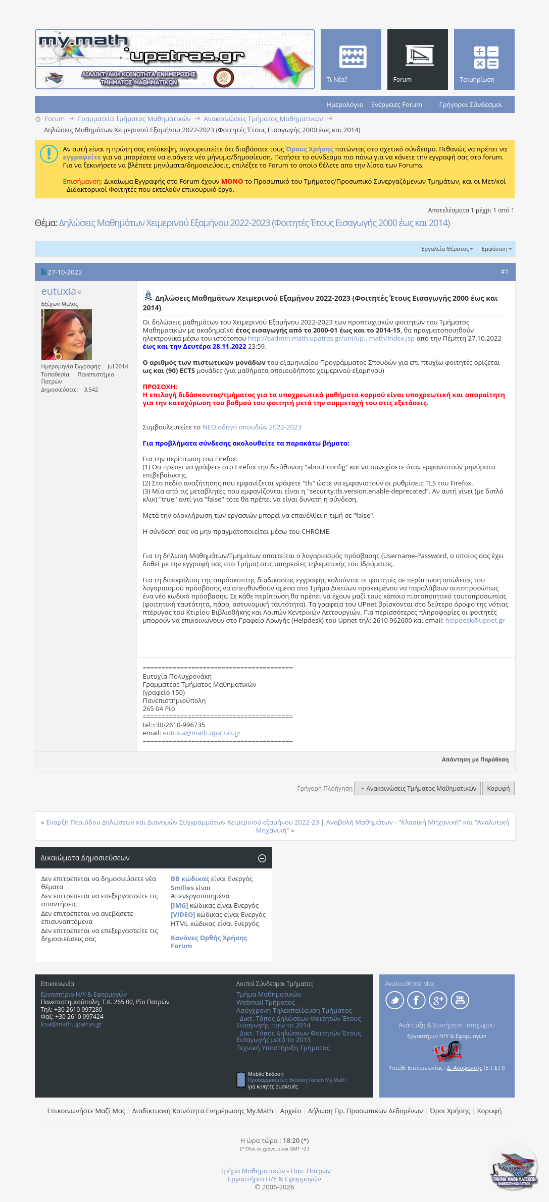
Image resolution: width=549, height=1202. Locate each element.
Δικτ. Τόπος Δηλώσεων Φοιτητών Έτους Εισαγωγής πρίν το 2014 (298, 1021)
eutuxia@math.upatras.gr (201, 732)
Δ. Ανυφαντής (464, 1067)
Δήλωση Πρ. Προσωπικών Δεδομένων (365, 1110)
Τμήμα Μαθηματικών (268, 994)
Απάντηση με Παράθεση (475, 759)
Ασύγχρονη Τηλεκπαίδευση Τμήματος (294, 1010)
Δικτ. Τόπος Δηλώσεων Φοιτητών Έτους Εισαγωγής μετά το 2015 (298, 1036)
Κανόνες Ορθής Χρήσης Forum (209, 941)
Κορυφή (498, 788)
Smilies (182, 887)
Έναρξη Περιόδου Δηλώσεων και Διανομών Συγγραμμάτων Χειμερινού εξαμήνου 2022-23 (182, 822)
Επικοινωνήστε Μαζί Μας (86, 1110)
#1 (505, 271)
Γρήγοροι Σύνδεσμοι (471, 104)
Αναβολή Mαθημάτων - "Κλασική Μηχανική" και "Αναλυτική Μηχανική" (383, 826)
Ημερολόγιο (344, 104)
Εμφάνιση (495, 248)
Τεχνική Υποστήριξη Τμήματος (283, 1047)
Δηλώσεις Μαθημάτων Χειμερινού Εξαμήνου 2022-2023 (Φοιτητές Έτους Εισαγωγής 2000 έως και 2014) (254, 222)
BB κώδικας (190, 878)
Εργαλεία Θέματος (445, 248)
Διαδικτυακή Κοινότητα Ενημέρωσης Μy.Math (202, 1110)
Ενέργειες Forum (396, 104)
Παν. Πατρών (310, 1170)
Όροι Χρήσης (450, 1110)
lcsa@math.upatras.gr (72, 1024)
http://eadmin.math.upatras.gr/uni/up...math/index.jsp (331, 338)
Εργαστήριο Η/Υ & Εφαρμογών (84, 994)
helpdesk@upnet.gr (475, 620)
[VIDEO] (183, 914)
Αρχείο (291, 1110)
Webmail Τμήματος (265, 1002)
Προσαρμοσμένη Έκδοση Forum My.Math (297, 1079)
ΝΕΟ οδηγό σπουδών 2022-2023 (252, 426)
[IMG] (179, 905)
